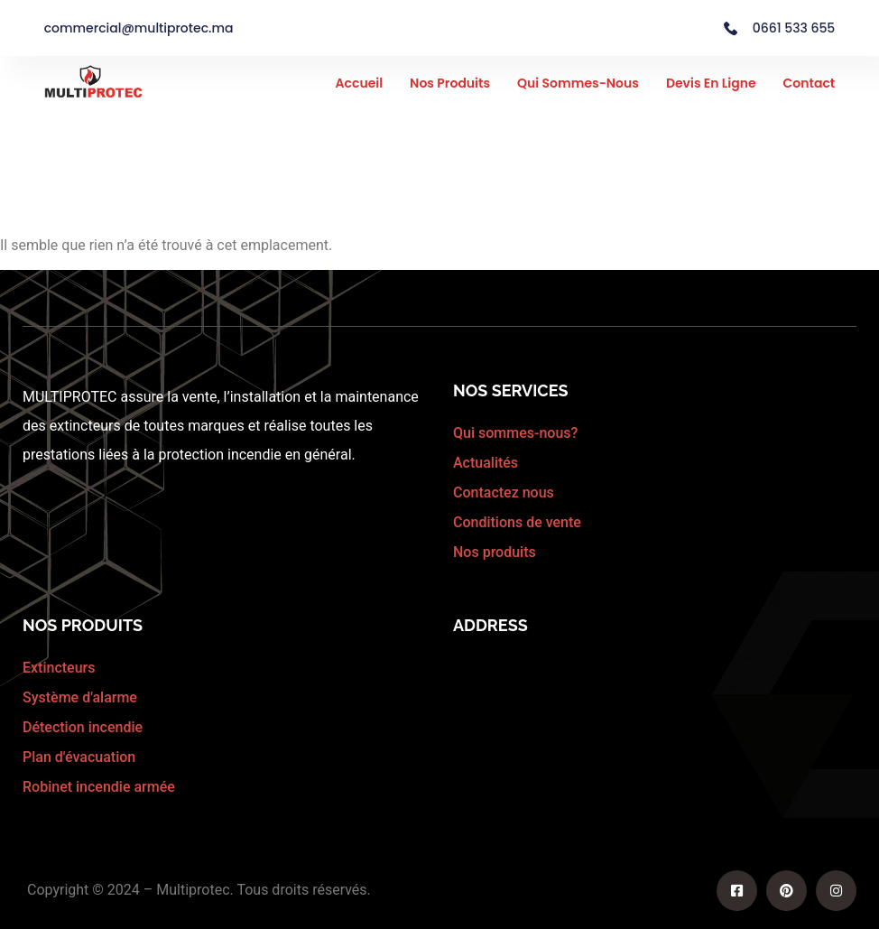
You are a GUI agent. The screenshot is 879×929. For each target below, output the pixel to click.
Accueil (360, 83)
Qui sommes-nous (578, 83)
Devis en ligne (711, 83)
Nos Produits (450, 83)
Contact (809, 83)
